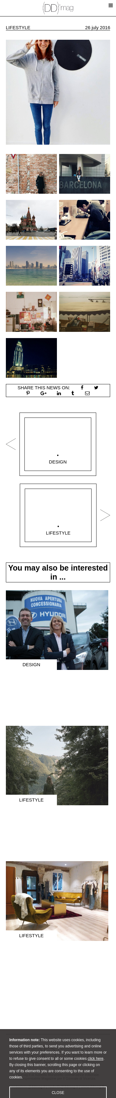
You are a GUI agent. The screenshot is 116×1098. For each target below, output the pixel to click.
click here (95, 1067)
